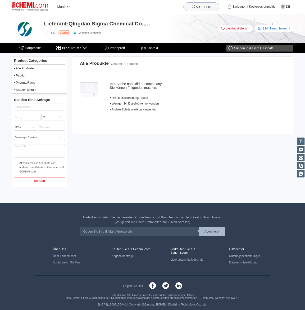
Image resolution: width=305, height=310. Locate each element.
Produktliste (71, 48)
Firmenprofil (114, 48)
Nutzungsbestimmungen (244, 256)
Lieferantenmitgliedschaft (186, 259)
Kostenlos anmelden (263, 7)
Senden (39, 180)
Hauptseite (30, 48)
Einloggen (239, 7)
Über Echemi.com (64, 256)
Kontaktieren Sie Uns (66, 262)
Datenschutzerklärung (243, 262)
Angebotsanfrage (123, 256)
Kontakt (149, 48)
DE (288, 7)
